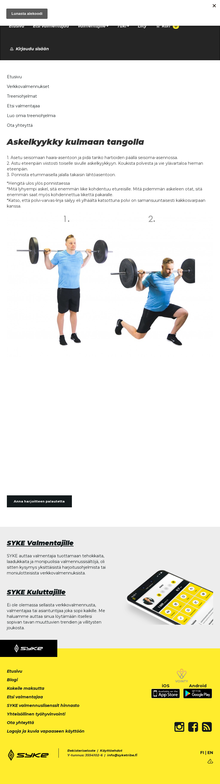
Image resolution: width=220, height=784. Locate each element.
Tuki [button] (123, 26)
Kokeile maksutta (25, 688)
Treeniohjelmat (22, 96)
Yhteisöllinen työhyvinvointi (36, 714)
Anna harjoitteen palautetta (39, 501)
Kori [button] (167, 26)
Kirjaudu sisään (29, 48)
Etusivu (16, 26)
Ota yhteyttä (20, 125)
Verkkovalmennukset (28, 86)
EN (210, 752)
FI (202, 752)
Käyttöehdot (111, 751)
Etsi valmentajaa (51, 26)
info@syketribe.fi (122, 755)
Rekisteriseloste (81, 751)
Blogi (12, 679)
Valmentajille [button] (93, 26)
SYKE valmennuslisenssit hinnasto (43, 705)
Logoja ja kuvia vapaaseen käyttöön (46, 731)
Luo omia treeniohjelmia (31, 115)
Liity (142, 26)
